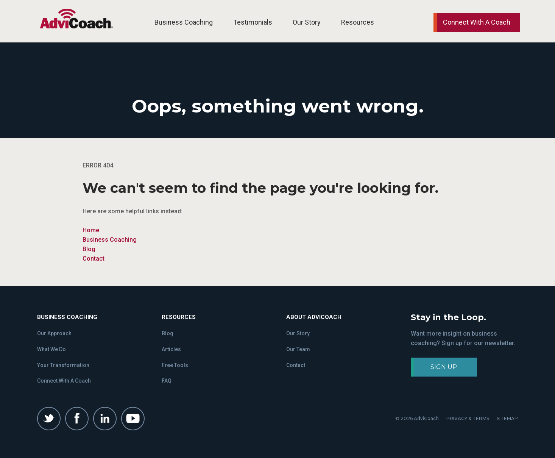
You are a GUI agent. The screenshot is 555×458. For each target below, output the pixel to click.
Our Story (307, 22)
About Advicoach (313, 317)
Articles (171, 349)
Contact (93, 258)
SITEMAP (507, 418)
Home (91, 230)
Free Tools (175, 365)
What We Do (51, 349)
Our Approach (54, 333)
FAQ (166, 381)
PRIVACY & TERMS (467, 418)
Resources (357, 22)
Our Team (298, 349)
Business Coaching (183, 22)
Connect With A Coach (64, 381)
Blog (89, 249)
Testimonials (252, 22)
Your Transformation (63, 365)
